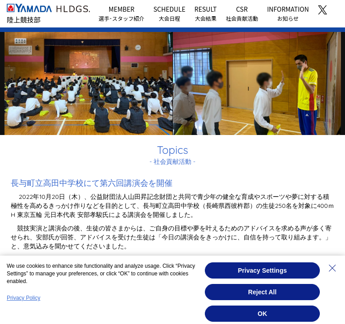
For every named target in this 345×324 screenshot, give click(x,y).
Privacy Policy (23, 298)
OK (262, 313)
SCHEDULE (170, 13)
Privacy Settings (262, 270)
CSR (242, 13)
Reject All (262, 292)
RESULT (206, 13)
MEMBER (122, 13)
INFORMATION (288, 13)
